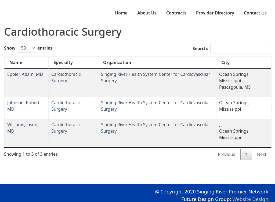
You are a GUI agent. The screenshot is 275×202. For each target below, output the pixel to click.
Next (261, 154)
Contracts (176, 13)
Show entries (28, 48)
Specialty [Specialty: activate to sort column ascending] (63, 62)
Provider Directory (215, 13)
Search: (232, 49)
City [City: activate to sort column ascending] (225, 62)
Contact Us (255, 13)
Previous (226, 154)
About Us (146, 13)
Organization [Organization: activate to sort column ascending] (117, 62)
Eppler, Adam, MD (25, 74)
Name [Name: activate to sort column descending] (15, 62)
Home (121, 13)
